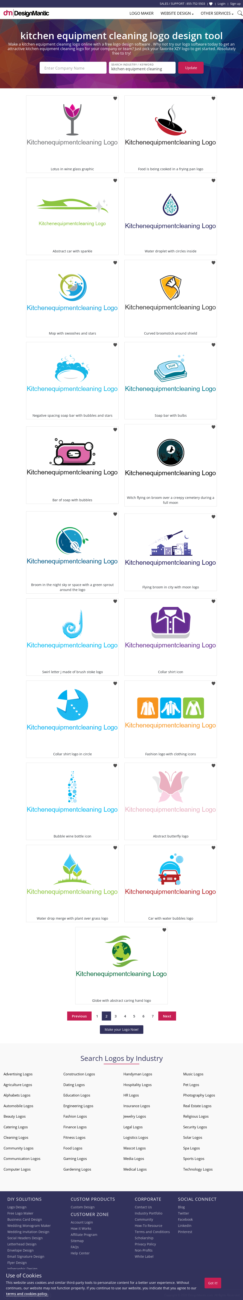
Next (167, 1015)
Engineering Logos (78, 1105)
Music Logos (193, 1073)
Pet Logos (191, 1084)
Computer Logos (17, 1168)
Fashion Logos (75, 1115)
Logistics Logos (135, 1137)
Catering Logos (16, 1126)
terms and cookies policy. (27, 1293)
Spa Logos (191, 1147)
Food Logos (72, 1147)
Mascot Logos (134, 1147)
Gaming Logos (75, 1158)
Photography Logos (199, 1094)
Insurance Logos (136, 1105)
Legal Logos (133, 1126)
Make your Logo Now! (122, 1029)
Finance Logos (75, 1126)
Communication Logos (22, 1158)
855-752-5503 (196, 3)
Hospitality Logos (137, 1084)
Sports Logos (193, 1158)
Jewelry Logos (134, 1115)
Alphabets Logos (17, 1094)
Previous (79, 1015)
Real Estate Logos (197, 1105)
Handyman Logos (137, 1073)
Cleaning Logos (16, 1137)
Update (191, 67)
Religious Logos (196, 1115)
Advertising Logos (18, 1073)
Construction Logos (79, 1073)
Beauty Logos (15, 1115)
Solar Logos (192, 1137)
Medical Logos (135, 1168)
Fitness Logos (74, 1137)
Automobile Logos (18, 1105)
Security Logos (195, 1126)
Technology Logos (198, 1168)
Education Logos (76, 1094)
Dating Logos (74, 1084)
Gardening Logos (77, 1168)
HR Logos (131, 1094)
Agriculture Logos (18, 1084)
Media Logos (133, 1158)
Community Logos (18, 1147)
